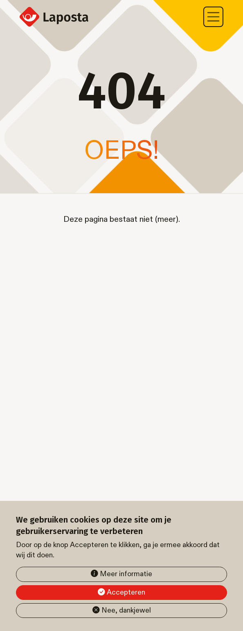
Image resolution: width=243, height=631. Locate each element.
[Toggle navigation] (213, 17)
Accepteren (126, 592)
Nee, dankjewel (126, 610)
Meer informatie (126, 574)
